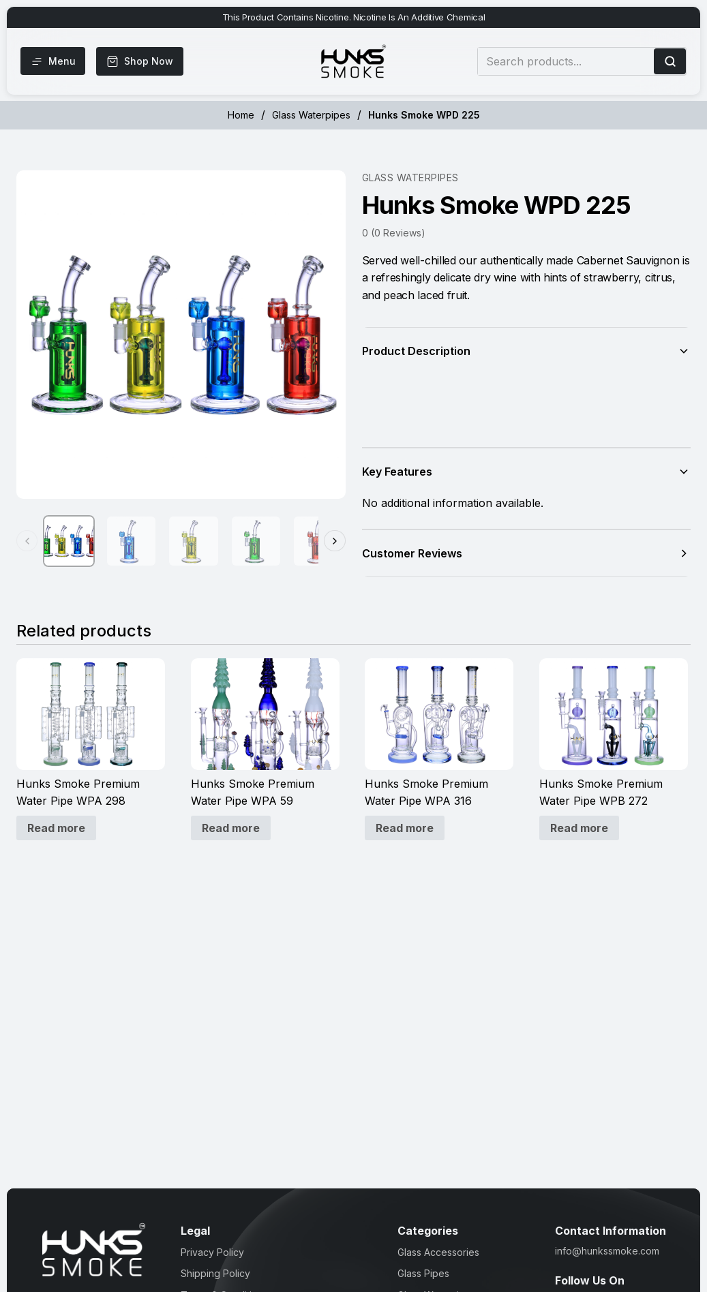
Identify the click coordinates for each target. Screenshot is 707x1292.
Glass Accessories (438, 1252)
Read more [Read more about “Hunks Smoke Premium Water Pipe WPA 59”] (231, 828)
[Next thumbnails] (335, 542)
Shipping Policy (215, 1273)
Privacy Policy (212, 1252)
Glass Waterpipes (311, 115)
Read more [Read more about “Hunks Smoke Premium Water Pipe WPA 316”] (405, 828)
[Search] (670, 61)
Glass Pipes (423, 1273)
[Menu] (53, 61)
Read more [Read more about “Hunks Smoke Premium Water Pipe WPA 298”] (56, 828)
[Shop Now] (142, 61)
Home (241, 115)
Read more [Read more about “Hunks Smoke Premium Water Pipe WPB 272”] (579, 828)
